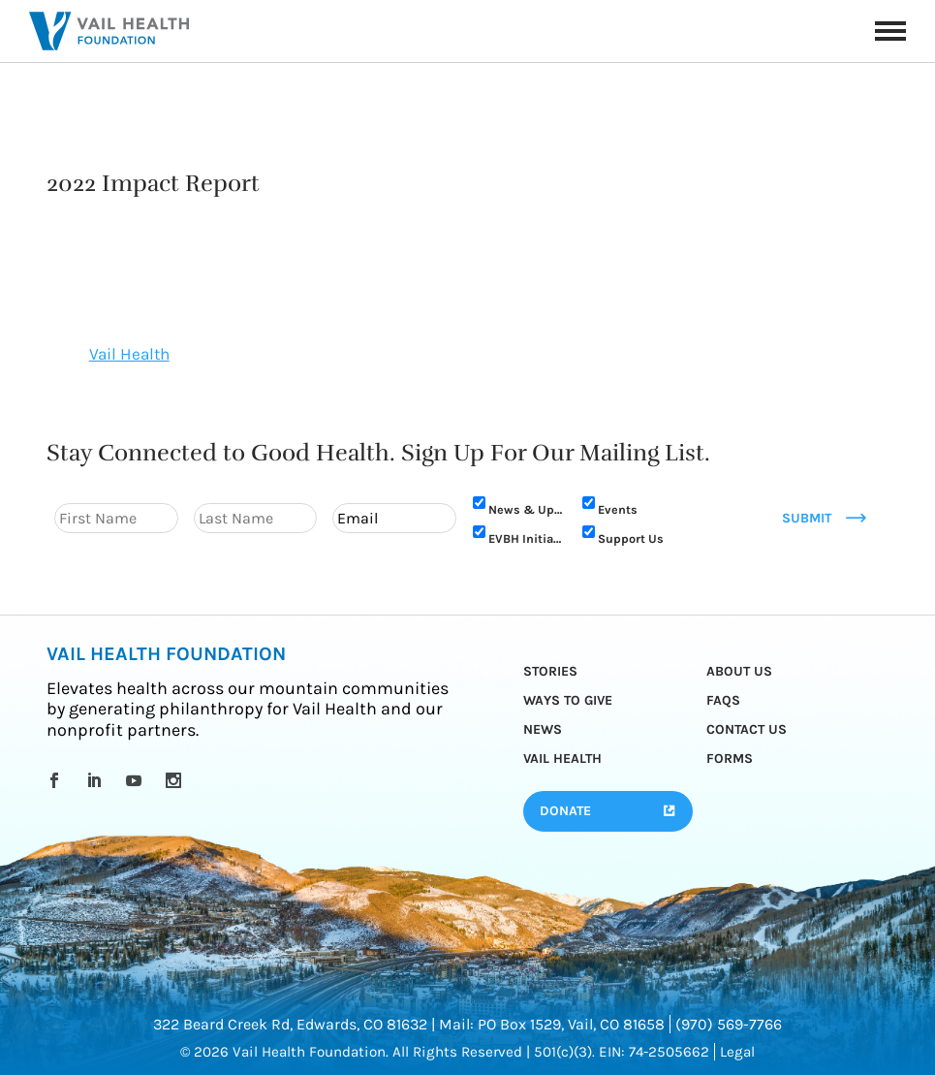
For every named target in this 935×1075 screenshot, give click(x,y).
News (542, 729)
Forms (729, 758)
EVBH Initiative (527, 538)
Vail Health (129, 354)
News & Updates (527, 509)
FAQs (723, 700)
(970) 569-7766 (728, 1024)
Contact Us (746, 729)
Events (618, 509)
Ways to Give (567, 700)
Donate (565, 811)
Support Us (631, 538)
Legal (737, 1051)
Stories (550, 671)
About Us (739, 671)
